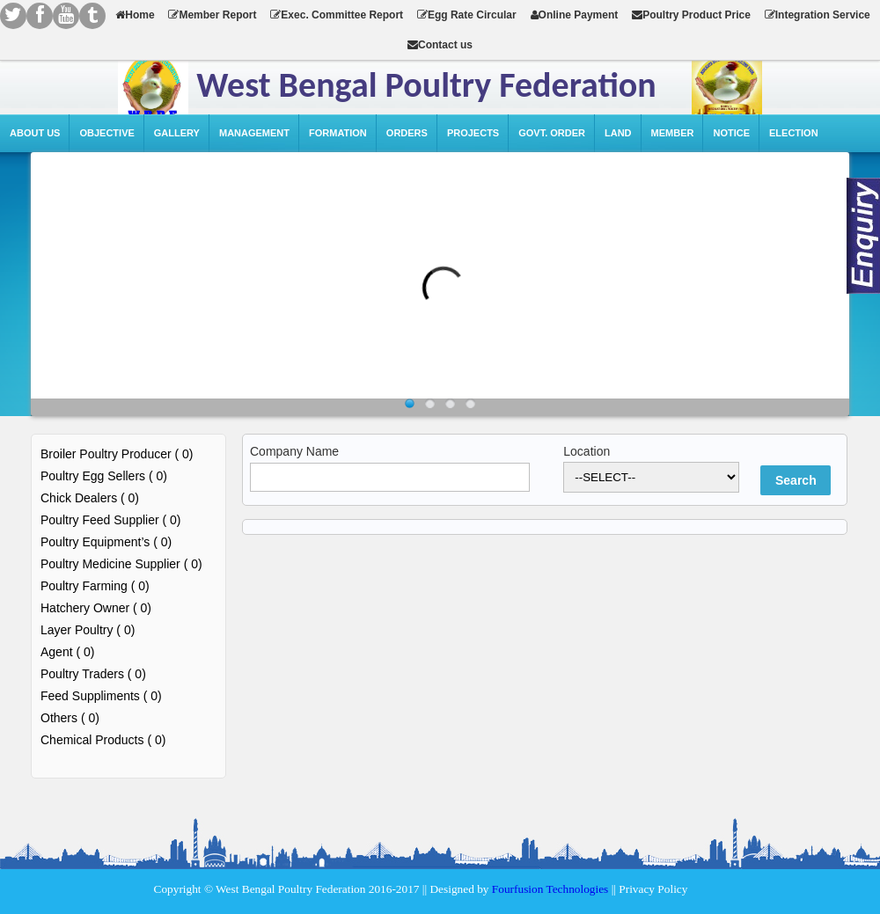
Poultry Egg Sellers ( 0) (103, 476)
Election (793, 133)
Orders (407, 133)
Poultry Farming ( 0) (95, 586)
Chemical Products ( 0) (102, 740)
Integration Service (817, 15)
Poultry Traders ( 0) (93, 674)
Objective (106, 133)
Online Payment (575, 15)
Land (618, 133)
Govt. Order (551, 133)
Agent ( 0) (67, 652)
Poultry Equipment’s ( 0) (106, 542)
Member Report (212, 15)
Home (134, 15)
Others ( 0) (69, 718)
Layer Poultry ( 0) (87, 630)
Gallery (177, 133)
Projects (473, 133)
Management (254, 133)
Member (672, 133)
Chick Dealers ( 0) (89, 498)
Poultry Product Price (691, 15)
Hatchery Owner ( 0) (95, 608)
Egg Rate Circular (467, 15)
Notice (731, 133)
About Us (35, 133)
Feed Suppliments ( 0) (101, 696)
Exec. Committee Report (336, 15)
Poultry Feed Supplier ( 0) (110, 520)
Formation (338, 133)
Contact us (440, 45)
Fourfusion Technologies (550, 889)
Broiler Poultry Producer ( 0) (117, 454)
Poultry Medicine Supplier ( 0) (121, 564)
